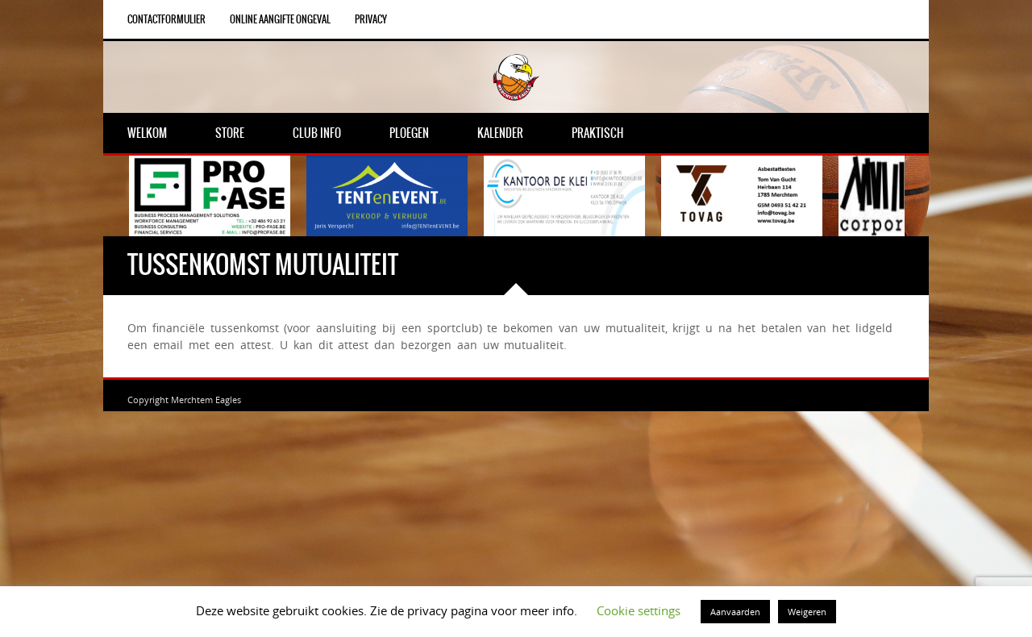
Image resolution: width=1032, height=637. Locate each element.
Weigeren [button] (807, 612)
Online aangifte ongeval (280, 19)
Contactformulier (166, 19)
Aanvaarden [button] (735, 612)
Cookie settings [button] (638, 610)
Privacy (371, 19)
